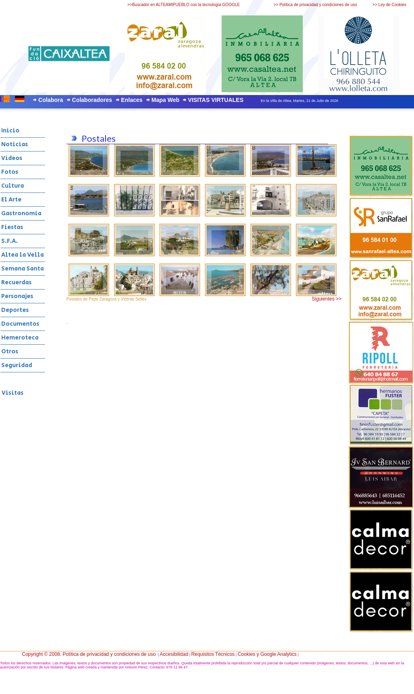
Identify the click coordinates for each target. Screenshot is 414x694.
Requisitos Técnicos (213, 654)
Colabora (51, 100)
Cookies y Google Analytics (266, 654)
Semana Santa (22, 268)
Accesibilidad (174, 654)
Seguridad (16, 365)
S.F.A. (9, 241)
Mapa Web (165, 100)
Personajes (17, 296)
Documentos (20, 324)
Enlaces (131, 100)
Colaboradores (92, 100)
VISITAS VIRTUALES (216, 100)
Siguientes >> (326, 299)
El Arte (11, 199)
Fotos (9, 172)
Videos (11, 158)
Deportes (15, 310)
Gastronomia (21, 213)
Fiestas (12, 227)
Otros (9, 351)
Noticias (14, 144)
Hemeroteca (20, 337)
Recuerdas (16, 282)
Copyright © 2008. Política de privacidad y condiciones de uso (89, 654)
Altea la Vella (22, 255)
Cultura (12, 186)
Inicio (10, 130)
